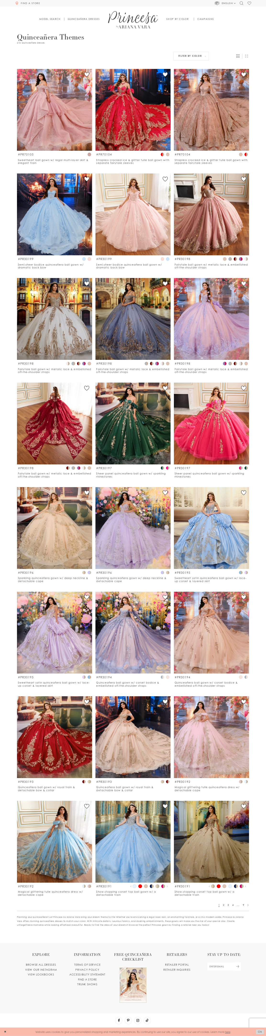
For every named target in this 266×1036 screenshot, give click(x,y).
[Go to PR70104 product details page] (133, 110)
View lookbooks (41, 974)
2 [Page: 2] (223, 905)
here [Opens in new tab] (227, 1032)
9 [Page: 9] (243, 905)
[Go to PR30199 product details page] (54, 214)
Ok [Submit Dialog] (260, 1031)
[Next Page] (248, 905)
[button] (225, 3)
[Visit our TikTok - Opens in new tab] (147, 1020)
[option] (54, 117)
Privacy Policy (87, 969)
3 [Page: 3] (228, 905)
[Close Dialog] (5, 1032)
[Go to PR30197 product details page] (133, 423)
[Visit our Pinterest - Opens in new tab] (128, 1020)
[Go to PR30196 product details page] (54, 528)
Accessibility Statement (87, 974)
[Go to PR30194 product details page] (133, 633)
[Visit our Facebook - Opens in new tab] (118, 1020)
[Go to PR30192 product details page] (211, 737)
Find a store (87, 979)
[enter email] (224, 966)
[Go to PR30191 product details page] (133, 842)
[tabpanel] (134, 886)
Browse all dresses (41, 964)
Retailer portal (177, 964)
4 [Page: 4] (233, 905)
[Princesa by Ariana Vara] (133, 19)
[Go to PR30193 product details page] (54, 737)
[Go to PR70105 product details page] (54, 110)
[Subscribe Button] (237, 966)
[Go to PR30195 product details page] (211, 528)
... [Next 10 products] (238, 905)
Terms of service (87, 964)
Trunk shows (87, 984)
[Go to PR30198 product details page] (211, 214)
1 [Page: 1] (219, 905)
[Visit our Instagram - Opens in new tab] (137, 1020)
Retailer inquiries (176, 969)
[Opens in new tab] (133, 977)
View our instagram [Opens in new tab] (41, 969)
